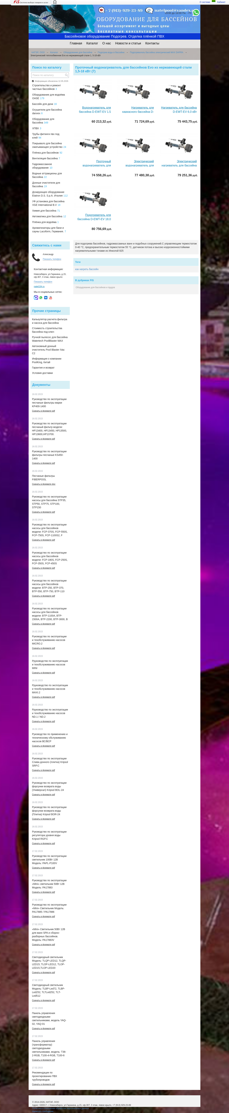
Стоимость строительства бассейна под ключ (47, 330)
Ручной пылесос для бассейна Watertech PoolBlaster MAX (50, 339)
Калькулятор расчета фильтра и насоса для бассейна (49, 321)
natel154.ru (39, 286)
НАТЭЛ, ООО (38, 52)
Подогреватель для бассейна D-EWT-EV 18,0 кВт (94, 219)
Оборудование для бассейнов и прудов (95, 287)
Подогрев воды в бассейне (111, 52)
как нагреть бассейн (86, 269)
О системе (205, 2)
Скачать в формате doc (43, 484)
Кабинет (221, 2)
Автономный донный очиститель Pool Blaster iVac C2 (48, 350)
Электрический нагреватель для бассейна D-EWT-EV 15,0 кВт (179, 165)
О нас (106, 43)
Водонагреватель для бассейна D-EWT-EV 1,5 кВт (95, 111)
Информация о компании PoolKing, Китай (46, 360)
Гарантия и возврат (43, 367)
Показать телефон (52, 259)
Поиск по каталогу (46, 67)
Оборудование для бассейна (78, 52)
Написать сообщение (42, 1111)
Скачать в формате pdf (43, 411)
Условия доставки (42, 373)
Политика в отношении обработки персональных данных (60, 1108)
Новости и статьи (128, 43)
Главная (76, 43)
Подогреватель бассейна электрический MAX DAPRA (156, 52)
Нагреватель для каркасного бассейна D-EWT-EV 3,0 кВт (138, 111)
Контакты (152, 43)
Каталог (92, 43)
